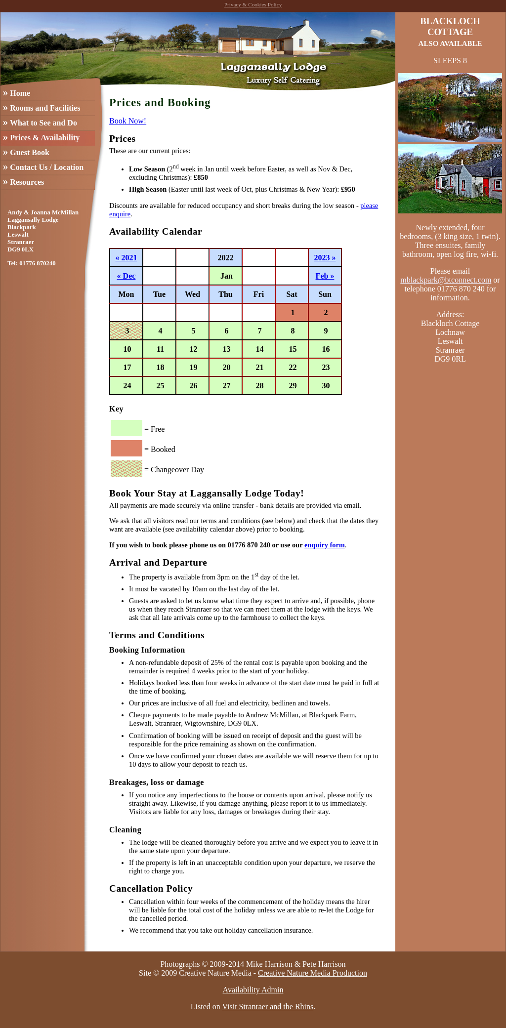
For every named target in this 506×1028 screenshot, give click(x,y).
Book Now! (127, 121)
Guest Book (26, 151)
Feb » (325, 276)
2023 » (325, 257)
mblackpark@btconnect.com (445, 280)
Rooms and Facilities (42, 107)
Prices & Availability (41, 136)
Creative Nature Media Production (312, 973)
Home (16, 92)
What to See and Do (40, 121)
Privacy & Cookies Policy (253, 4)
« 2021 (126, 257)
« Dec (126, 276)
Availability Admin (253, 990)
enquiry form (324, 545)
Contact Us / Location (43, 166)
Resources (23, 181)
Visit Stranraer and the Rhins (267, 1006)
